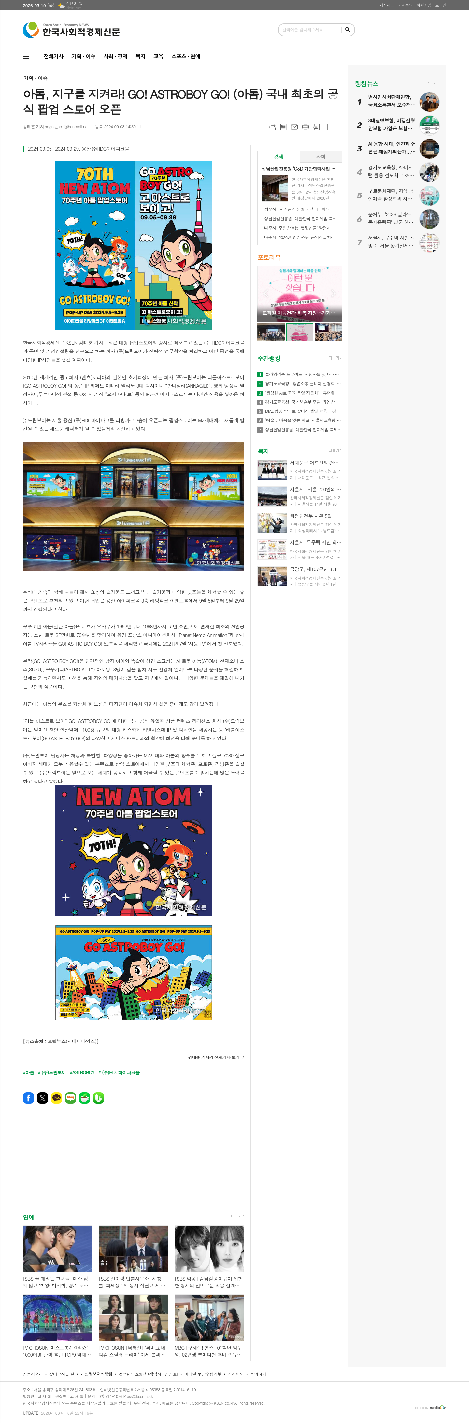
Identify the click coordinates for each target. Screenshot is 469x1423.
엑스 (42, 1098)
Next (333, 293)
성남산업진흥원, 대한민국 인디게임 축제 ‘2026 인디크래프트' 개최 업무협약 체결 (301, 218)
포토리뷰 (268, 257)
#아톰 (28, 1072)
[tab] (278, 157)
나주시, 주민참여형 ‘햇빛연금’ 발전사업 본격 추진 (301, 228)
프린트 (305, 127)
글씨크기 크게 (327, 127)
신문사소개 (33, 1374)
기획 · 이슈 (83, 56)
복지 (140, 56)
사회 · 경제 (115, 56)
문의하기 (258, 1374)
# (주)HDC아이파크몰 (118, 1072)
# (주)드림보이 (52, 1072)
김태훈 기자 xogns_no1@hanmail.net (55, 126)
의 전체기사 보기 (213, 1057)
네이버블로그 (70, 1098)
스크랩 (316, 127)
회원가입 (424, 4)
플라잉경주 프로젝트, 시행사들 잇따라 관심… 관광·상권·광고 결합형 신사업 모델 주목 (303, 374)
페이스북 (28, 1098)
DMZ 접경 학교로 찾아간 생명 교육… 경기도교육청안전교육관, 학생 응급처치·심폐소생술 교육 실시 (303, 411)
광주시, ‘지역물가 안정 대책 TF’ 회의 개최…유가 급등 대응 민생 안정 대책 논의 (301, 209)
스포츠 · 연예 (185, 56)
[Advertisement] (133, 1166)
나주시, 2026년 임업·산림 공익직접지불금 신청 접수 (301, 237)
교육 (158, 56)
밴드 (98, 1098)
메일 (294, 127)
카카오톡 (56, 1098)
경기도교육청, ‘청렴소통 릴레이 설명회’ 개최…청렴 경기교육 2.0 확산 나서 (303, 384)
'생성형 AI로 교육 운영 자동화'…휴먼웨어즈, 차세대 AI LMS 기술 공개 (303, 393)
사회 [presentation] (320, 156)
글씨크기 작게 (338, 127)
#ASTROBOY (82, 1072)
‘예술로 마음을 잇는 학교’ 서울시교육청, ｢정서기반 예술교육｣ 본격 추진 (303, 420)
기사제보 (386, 4)
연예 (29, 1217)
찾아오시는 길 (61, 1374)
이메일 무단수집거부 (202, 1374)
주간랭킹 (268, 358)
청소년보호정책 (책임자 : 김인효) (148, 1374)
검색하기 (347, 30)
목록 (283, 127)
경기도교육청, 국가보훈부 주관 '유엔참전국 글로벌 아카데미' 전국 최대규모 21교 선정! (303, 402)
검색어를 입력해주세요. (303, 29)
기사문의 (405, 4)
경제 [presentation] (278, 156)
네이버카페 (84, 1098)
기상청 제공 (73, 8)
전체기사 (53, 56)
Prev (265, 293)
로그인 (440, 4)
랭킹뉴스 (366, 83)
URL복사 (272, 127)
